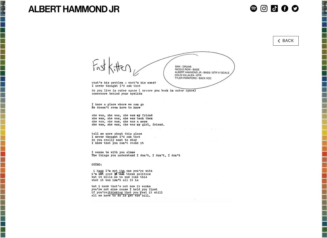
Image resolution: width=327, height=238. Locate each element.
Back (285, 41)
